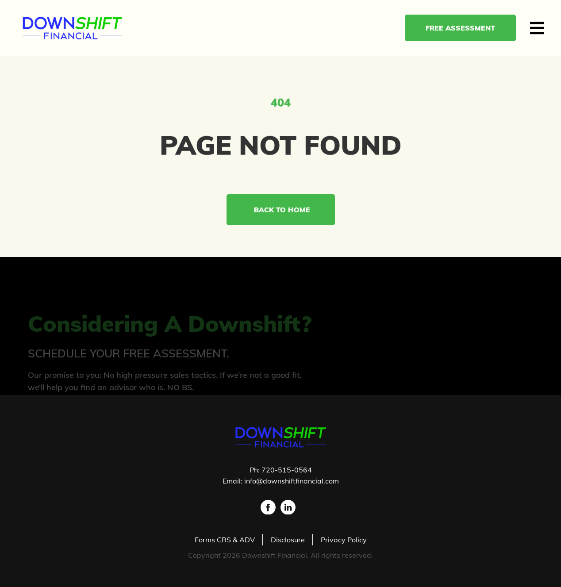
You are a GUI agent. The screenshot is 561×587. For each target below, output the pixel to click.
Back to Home (285, 209)
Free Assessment (465, 27)
